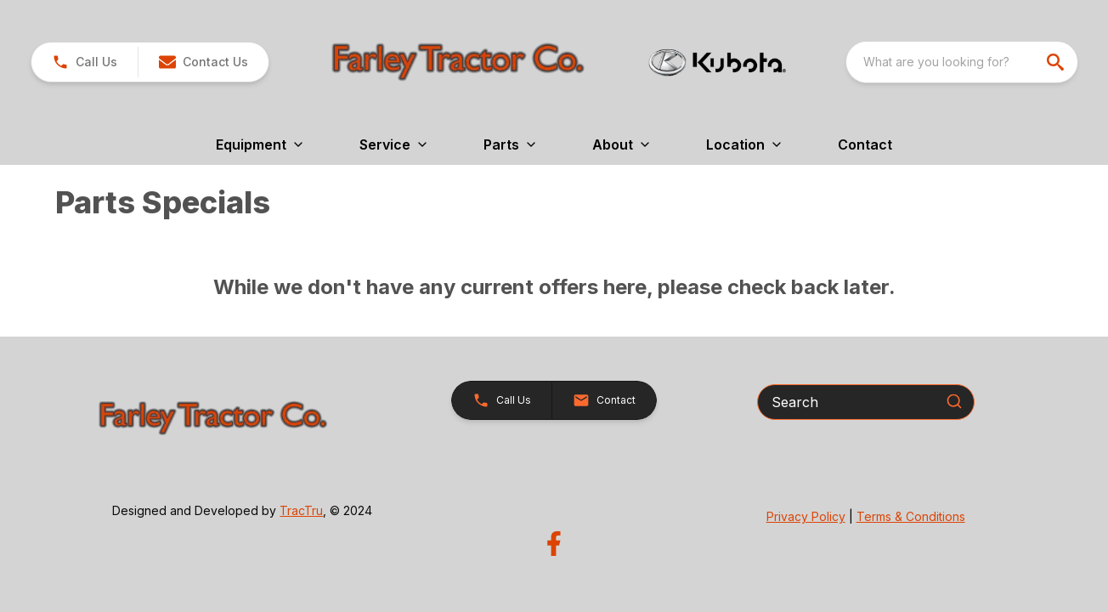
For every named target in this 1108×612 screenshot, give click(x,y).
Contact (865, 144)
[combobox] (961, 62)
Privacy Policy (805, 516)
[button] (203, 62)
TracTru (301, 510)
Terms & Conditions (910, 516)
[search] (1057, 62)
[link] (84, 62)
